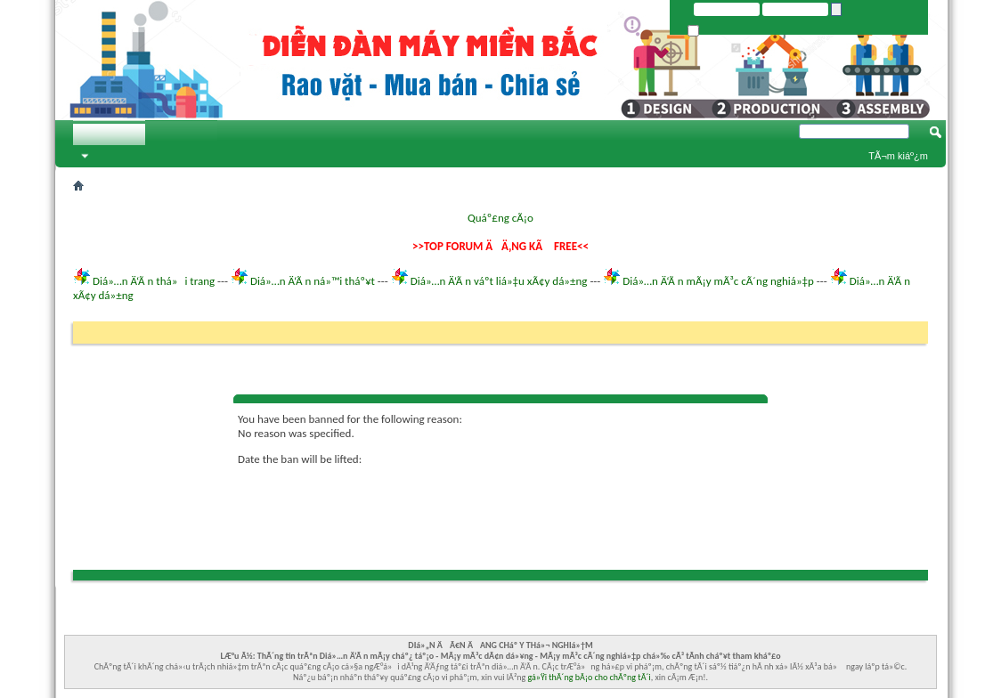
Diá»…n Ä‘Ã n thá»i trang (154, 281)
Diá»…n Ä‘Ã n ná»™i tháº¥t (312, 281)
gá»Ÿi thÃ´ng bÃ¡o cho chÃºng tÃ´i (589, 677)
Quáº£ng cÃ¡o (500, 217)
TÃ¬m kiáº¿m (898, 155)
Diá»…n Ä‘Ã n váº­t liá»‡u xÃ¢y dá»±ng (499, 281)
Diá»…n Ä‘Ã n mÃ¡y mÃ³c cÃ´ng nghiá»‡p (718, 281)
